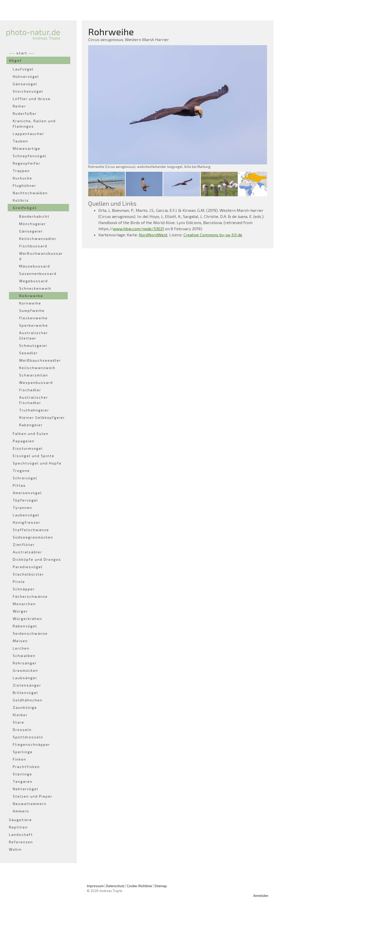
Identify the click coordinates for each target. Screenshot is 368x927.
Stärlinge (22, 774)
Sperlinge (23, 752)
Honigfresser (26, 522)
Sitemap (160, 886)
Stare (18, 722)
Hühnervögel (26, 76)
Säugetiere (20, 820)
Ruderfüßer (25, 113)
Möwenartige (26, 148)
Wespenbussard (36, 382)
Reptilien (18, 827)
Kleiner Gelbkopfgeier (42, 417)
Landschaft (21, 834)
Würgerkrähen (27, 618)
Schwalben (24, 655)
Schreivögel (25, 478)
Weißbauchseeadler (40, 360)
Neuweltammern (30, 803)
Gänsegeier (31, 231)
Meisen (20, 641)
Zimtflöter (24, 544)
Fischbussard (33, 246)
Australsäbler (27, 552)
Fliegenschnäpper (31, 744)
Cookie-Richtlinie (139, 886)
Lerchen (21, 648)
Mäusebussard (34, 266)
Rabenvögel (25, 626)
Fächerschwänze (30, 596)
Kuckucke (22, 178)
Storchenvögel (28, 91)
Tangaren (22, 781)
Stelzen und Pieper (32, 796)
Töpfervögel (25, 500)
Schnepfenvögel (30, 156)
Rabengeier (31, 425)
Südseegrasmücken (33, 537)
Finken (19, 759)
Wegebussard (33, 281)
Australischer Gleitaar (33, 335)
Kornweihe (30, 303)
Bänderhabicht (34, 216)
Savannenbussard (37, 273)
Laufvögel (23, 69)
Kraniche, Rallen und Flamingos (34, 123)
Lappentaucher (28, 133)
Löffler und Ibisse (32, 98)
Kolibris (21, 200)
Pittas (19, 485)
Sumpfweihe (32, 310)
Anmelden (260, 896)
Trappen (21, 170)
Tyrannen (22, 507)
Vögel (15, 60)
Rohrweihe (31, 296)
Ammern (21, 811)
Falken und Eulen (31, 433)
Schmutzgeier (33, 345)
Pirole (19, 581)
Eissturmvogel (28, 448)
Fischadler (30, 390)
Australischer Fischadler (33, 400)
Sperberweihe (33, 325)
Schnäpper (24, 589)
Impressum (95, 886)
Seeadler (28, 353)
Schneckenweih (35, 288)
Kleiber (20, 715)
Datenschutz (115, 886)
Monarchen (24, 604)
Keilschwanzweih (37, 367)
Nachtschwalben (30, 193)
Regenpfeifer (26, 163)
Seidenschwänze (30, 633)
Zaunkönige (25, 707)
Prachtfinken (26, 766)
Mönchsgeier (32, 224)
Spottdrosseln (28, 737)
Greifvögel (25, 207)
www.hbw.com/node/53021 (138, 228)
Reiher (19, 106)
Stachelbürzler (28, 574)
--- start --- (22, 53)
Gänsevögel (25, 84)
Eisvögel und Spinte (33, 456)
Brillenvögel (25, 692)
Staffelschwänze (31, 530)
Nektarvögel (25, 789)
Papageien (23, 441)
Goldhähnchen (27, 700)
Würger (20, 611)
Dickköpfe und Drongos (37, 559)
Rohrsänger (25, 663)
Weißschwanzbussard (41, 256)
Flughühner (24, 185)
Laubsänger (25, 678)
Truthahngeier (34, 410)
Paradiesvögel (28, 567)
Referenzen (21, 842)
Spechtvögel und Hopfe (37, 463)
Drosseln (22, 729)
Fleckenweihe (33, 318)
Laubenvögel (26, 515)
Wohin (15, 849)
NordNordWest (153, 234)
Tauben (20, 141)
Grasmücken (25, 670)
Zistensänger (27, 685)
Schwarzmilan (33, 375)
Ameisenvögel (27, 493)
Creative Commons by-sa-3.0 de (212, 234)
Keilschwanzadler (37, 238)
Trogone (21, 470)
